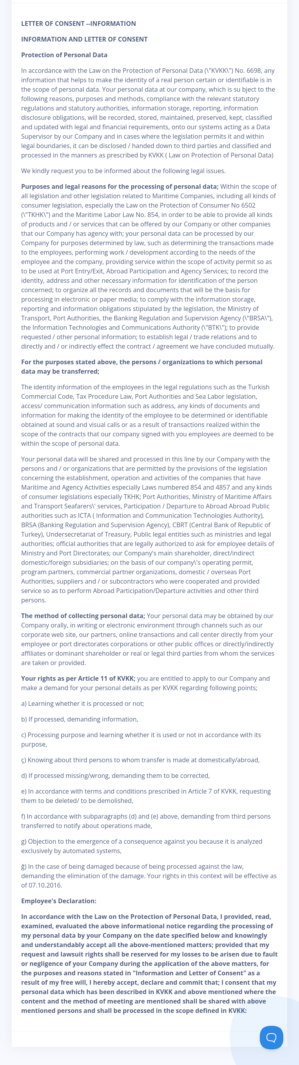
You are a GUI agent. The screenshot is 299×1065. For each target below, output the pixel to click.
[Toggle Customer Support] (271, 1037)
